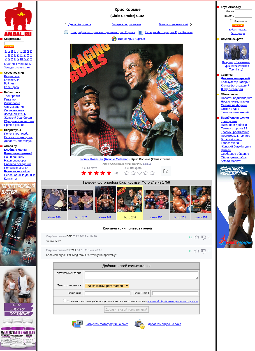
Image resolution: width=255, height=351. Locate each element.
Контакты (10, 178)
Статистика (11, 80)
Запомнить (240, 21)
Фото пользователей (235, 112)
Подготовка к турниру (235, 135)
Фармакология (14, 106)
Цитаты (226, 150)
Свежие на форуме (234, 105)
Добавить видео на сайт (164, 325)
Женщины (24, 64)
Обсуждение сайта (233, 157)
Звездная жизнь (15, 114)
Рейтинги (10, 83)
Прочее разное (14, 124)
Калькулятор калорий (235, 82)
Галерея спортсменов (126, 24)
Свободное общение (235, 153)
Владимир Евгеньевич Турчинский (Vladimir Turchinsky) (236, 57)
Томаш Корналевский (173, 24)
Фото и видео (230, 108)
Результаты (11, 76)
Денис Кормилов (79, 24)
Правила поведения (17, 164)
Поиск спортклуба (16, 133)
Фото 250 (156, 217)
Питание (10, 99)
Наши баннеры (14, 157)
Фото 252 (201, 217)
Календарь (11, 87)
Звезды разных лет (17, 67)
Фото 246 (54, 217)
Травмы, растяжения (235, 132)
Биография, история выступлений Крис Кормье (103, 32)
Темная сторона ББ (234, 128)
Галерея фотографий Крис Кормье (168, 32)
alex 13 (147, 163)
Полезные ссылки (16, 167)
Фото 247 (80, 217)
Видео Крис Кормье (131, 38)
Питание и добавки (234, 124)
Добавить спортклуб (18, 141)
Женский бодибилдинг (19, 117)
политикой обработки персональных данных (179, 302)
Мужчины (10, 64)
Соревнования (14, 110)
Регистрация (238, 33)
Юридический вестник (19, 121)
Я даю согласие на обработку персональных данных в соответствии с (139, 302)
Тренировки (12, 96)
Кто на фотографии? (235, 85)
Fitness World (230, 143)
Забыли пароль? (238, 29)
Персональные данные (20, 175)
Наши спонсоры (15, 160)
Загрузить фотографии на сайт (107, 325)
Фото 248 (105, 217)
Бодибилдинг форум (235, 117)
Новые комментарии (235, 101)
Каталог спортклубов (18, 137)
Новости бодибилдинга (236, 98)
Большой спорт (231, 139)
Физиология (12, 103)
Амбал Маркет (231, 161)
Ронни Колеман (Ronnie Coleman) (105, 159)
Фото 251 (180, 217)
